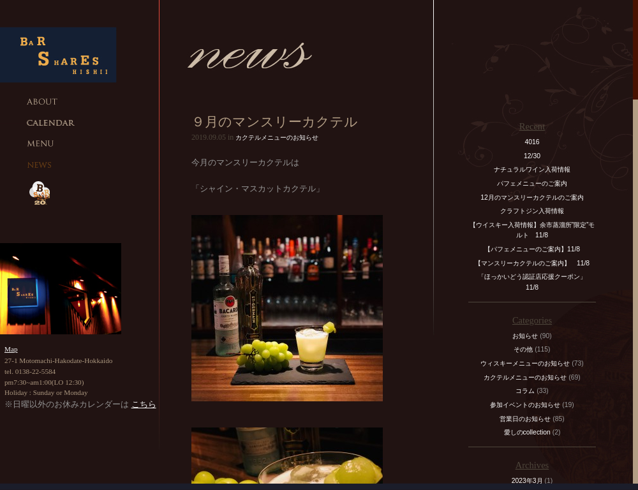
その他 (523, 349)
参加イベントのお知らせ (525, 404)
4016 (531, 141)
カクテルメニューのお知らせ (276, 137)
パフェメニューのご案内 (532, 183)
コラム (525, 390)
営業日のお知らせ (525, 418)
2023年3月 (527, 480)
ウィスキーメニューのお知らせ (525, 363)
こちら (143, 404)
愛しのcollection (527, 432)
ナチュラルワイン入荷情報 (532, 169)
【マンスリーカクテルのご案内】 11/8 (532, 263)
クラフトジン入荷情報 (535, 210)
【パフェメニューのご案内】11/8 (532, 249)
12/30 (532, 156)
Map (11, 349)
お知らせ (525, 335)
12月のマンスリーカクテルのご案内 (532, 197)
